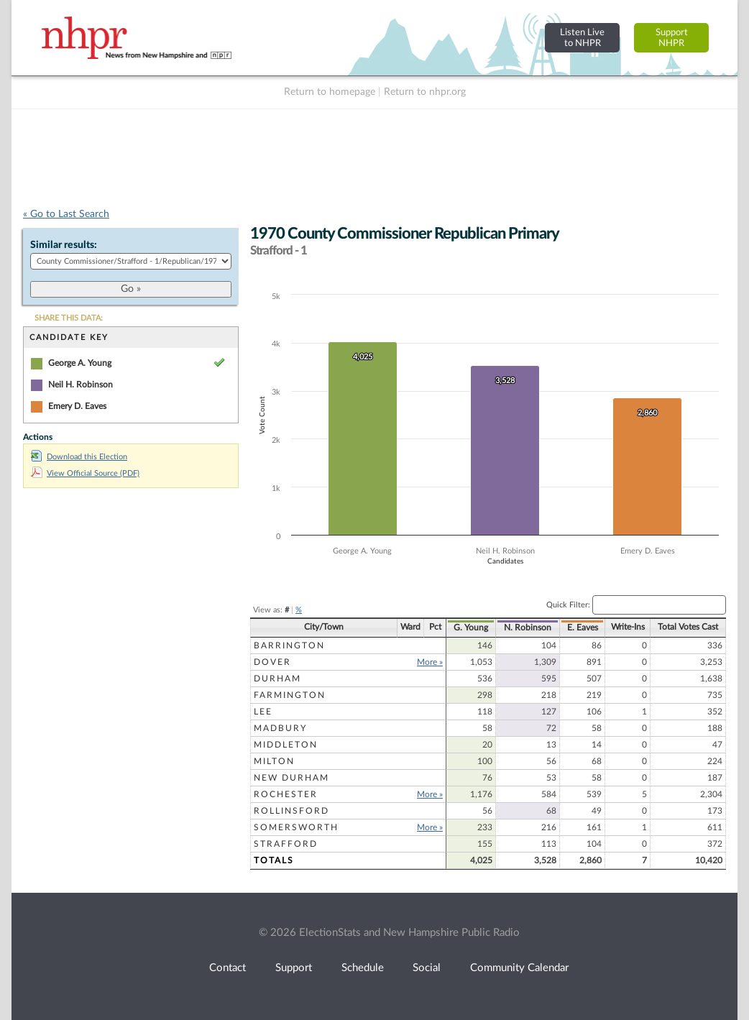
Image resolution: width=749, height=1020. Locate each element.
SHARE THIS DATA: (69, 318)
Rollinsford (291, 811)
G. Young (471, 627)
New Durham (291, 777)
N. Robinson (527, 627)
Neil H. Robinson (80, 384)
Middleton (286, 744)
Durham (277, 678)
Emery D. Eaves (77, 406)
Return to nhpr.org (425, 92)
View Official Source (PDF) (85, 473)
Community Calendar (519, 967)
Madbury (280, 728)
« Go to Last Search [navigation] (66, 214)
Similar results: (63, 245)
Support (293, 967)
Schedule (362, 967)
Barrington (289, 645)
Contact (227, 967)
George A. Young (79, 363)
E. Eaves (582, 627)
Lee (263, 711)
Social (427, 967)
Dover (272, 662)
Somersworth (296, 827)
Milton (274, 761)
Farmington (290, 695)
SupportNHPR (672, 37)
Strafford (286, 844)
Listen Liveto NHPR (582, 37)
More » (430, 662)
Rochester (286, 794)
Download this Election (79, 457)
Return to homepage (329, 92)
